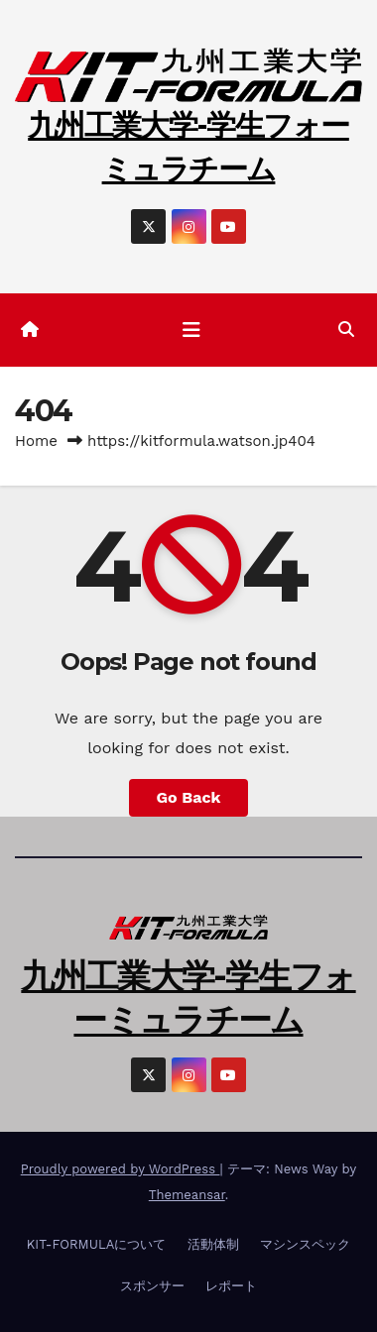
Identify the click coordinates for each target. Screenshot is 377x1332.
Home (36, 441)
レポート (231, 1285)
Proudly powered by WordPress (120, 1169)
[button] (346, 329)
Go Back (189, 797)
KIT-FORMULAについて (96, 1244)
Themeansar (187, 1194)
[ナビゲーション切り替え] (191, 330)
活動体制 (213, 1244)
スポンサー (152, 1285)
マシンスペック (305, 1244)
